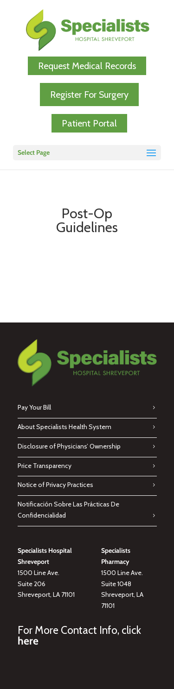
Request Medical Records (87, 65)
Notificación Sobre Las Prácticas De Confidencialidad (68, 509)
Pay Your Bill (34, 407)
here (28, 640)
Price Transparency (44, 465)
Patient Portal (89, 123)
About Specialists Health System (64, 427)
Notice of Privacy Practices (55, 484)
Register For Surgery (89, 94)
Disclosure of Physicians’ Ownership (69, 446)
